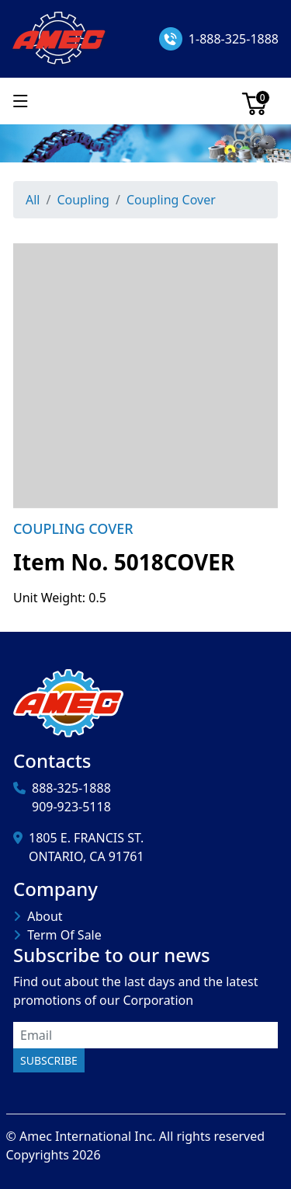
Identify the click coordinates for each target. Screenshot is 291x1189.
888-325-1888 (71, 788)
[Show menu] (20, 101)
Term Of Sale (64, 934)
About (44, 916)
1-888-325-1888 (234, 38)
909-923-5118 (71, 806)
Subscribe (49, 1060)
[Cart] (254, 101)
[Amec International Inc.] (60, 37)
